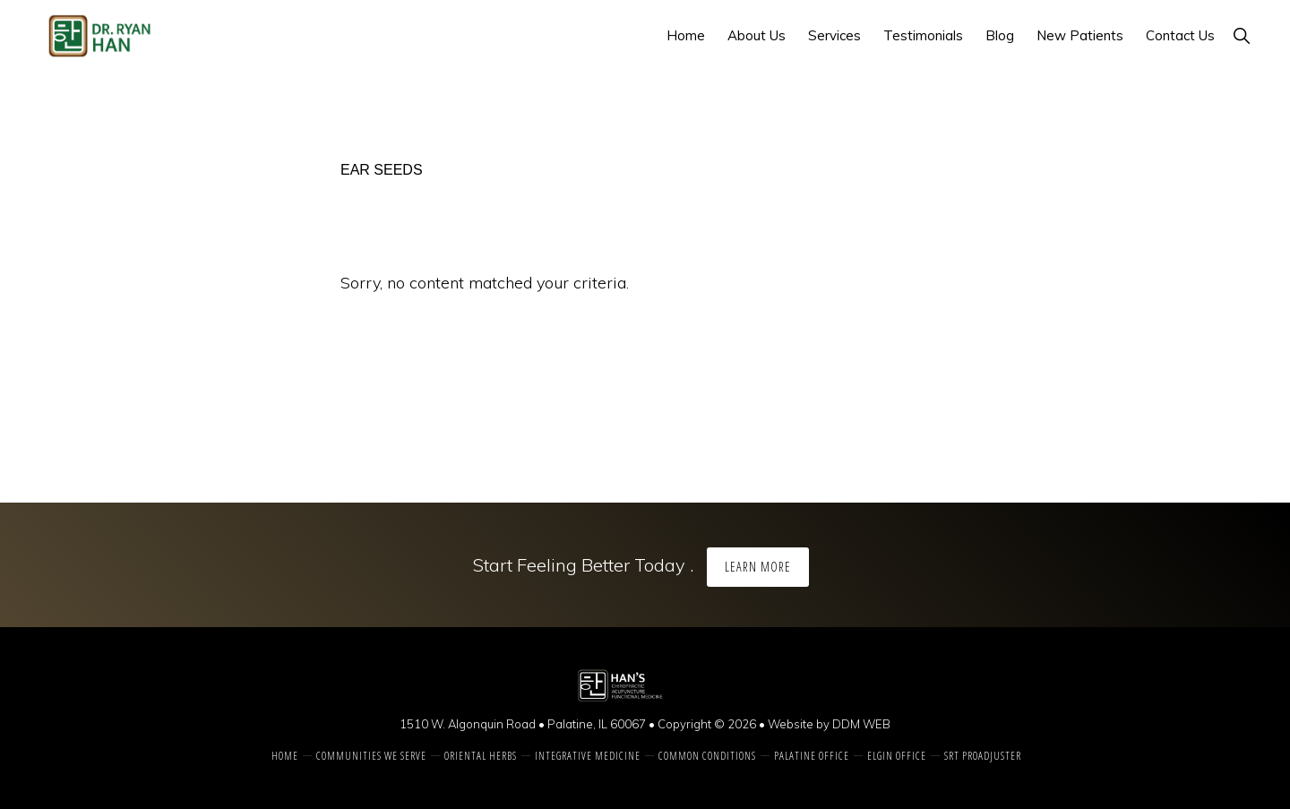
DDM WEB (861, 724)
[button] (1241, 35)
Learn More (758, 566)
